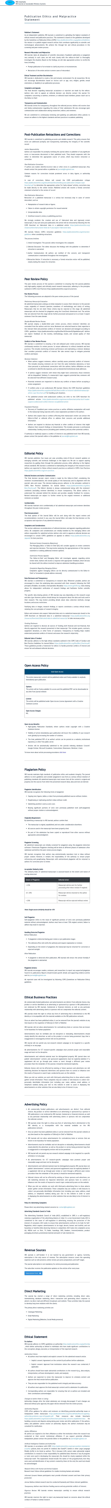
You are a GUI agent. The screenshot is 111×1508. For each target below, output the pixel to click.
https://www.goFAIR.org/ (72, 586)
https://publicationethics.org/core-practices (39, 471)
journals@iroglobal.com (66, 169)
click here (62, 752)
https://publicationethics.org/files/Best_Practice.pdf (72, 643)
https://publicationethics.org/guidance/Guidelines (73, 40)
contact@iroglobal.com (67, 1207)
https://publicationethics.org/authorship (76, 1344)
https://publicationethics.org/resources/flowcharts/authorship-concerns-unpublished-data (54, 1419)
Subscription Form (33, 1273)
